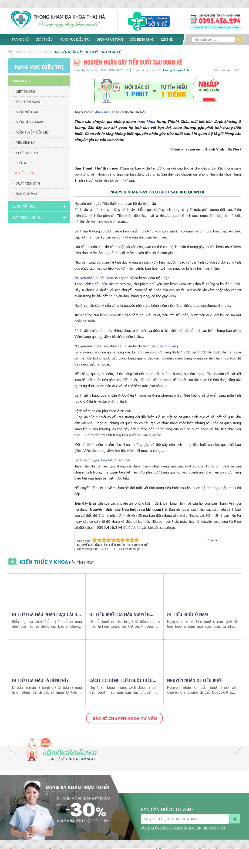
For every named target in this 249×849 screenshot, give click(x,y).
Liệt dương (25, 91)
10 (136, 540)
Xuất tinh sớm (28, 183)
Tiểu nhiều (25, 163)
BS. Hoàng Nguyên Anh (173, 70)
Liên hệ (167, 39)
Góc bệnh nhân (142, 39)
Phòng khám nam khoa (102, 112)
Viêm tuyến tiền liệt (33, 132)
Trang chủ (20, 39)
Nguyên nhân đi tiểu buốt (93, 277)
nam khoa (146, 121)
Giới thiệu (44, 39)
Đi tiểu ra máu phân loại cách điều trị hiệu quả (44, 614)
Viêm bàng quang (30, 122)
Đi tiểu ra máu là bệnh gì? (40, 680)
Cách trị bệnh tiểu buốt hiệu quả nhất (121, 680)
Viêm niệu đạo (27, 112)
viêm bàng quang (164, 346)
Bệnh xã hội (23, 206)
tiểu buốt (159, 191)
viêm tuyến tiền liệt (97, 460)
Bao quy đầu (26, 193)
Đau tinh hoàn (28, 101)
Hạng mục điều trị (75, 39)
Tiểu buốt (43, 52)
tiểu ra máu (162, 379)
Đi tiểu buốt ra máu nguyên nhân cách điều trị (119, 614)
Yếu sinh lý (25, 142)
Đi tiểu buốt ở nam (187, 614)
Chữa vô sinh (27, 152)
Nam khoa (24, 52)
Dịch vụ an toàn (110, 39)
